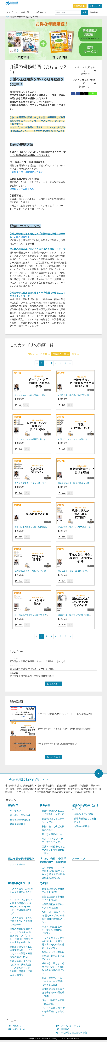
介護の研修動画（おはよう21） (85, 809)
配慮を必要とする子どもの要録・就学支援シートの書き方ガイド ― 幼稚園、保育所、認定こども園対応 (21, 970)
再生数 (45, 356)
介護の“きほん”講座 (83, 816)
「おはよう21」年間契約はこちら (26, 174)
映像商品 (45, 807)
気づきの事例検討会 (52, 836)
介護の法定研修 (82, 828)
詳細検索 (95, 12)
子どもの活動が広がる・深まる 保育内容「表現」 (52, 932)
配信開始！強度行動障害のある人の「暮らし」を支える (37, 663)
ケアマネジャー (17, 813)
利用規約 (64, 1031)
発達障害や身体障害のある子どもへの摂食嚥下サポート (53, 994)
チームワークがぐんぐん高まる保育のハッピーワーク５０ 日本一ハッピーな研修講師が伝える (21, 908)
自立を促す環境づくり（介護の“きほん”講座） (35, 485)
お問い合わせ (18, 1031)
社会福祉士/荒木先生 (20, 817)
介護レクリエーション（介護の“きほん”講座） (78, 441)
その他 (44, 885)
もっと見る (53, 685)
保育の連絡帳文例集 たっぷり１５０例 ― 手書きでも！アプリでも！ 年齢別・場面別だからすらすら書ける (21, 937)
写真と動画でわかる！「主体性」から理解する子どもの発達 (53, 983)
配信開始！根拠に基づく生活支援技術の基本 (32, 678)
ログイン (95, 6)
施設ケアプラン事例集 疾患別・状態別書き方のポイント (53, 957)
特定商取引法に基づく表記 (72, 1034)
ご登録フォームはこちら (22, 191)
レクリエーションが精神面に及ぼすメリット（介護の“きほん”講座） (44, 441)
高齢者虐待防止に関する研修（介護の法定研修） (79, 485)
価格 (75, 356)
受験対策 (13, 807)
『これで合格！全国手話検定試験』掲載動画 (53, 862)
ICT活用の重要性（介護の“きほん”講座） (32, 573)
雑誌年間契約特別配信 (21, 860)
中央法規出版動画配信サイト (27, 781)
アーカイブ (78, 860)
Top (7, 18)
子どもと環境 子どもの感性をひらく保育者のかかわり (21, 923)
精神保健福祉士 (17, 826)
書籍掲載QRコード (19, 885)
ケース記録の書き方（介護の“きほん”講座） (34, 617)
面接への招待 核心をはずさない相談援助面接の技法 (53, 851)
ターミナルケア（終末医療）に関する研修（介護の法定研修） (42, 397)
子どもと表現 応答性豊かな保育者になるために (21, 894)
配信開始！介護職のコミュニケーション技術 (32, 670)
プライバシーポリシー (70, 1028)
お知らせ (41, 12)
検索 (85, 12)
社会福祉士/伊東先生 (20, 822)
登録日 (32, 356)
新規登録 (79, 6)
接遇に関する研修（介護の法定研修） (31, 529)
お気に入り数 (61, 356)
